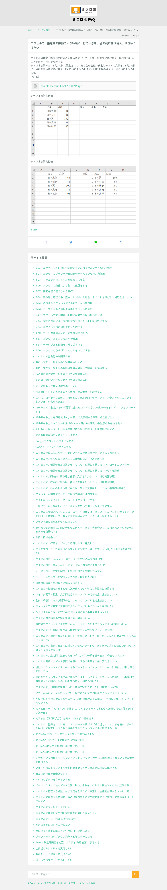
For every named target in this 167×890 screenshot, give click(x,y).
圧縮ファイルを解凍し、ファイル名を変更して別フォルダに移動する (74, 506)
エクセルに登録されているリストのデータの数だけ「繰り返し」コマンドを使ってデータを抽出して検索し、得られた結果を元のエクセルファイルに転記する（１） (85, 514)
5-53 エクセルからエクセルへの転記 (57, 338)
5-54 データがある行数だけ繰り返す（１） (60, 344)
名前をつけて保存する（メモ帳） (54, 854)
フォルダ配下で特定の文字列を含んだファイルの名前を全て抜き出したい (76, 594)
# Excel (34, 229)
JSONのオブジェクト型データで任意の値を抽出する (65, 734)
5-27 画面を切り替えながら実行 (54, 291)
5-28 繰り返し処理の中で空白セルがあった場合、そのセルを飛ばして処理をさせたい (84, 297)
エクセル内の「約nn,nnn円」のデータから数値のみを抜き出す (70, 565)
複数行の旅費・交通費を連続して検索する (59, 582)
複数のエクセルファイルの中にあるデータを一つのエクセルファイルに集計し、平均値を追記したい (85, 669)
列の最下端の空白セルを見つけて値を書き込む (61, 380)
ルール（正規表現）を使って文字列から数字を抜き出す (66, 576)
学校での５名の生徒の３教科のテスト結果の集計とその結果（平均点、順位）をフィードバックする (85, 700)
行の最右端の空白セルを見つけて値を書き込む (61, 374)
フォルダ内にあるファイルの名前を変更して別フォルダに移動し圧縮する (76, 767)
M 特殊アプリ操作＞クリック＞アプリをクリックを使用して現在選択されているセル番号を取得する (85, 760)
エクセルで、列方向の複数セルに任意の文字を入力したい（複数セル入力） (77, 687)
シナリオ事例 (44, 30)
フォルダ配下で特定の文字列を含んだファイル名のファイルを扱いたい (75, 606)
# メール (62, 883)
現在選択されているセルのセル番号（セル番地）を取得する (69, 392)
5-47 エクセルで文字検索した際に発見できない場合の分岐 (69, 315)
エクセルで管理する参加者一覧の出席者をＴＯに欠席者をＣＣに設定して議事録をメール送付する (85, 799)
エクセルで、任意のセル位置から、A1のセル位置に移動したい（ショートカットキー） (84, 464)
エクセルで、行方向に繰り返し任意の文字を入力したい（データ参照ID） (76, 630)
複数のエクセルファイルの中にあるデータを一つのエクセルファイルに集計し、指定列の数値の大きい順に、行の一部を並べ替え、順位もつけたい (85, 679)
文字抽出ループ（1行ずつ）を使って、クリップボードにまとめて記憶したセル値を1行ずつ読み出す (85, 710)
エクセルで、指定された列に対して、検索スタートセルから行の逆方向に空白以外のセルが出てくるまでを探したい (86, 647)
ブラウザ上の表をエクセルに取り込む (56, 521)
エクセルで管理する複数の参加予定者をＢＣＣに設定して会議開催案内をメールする (82, 791)
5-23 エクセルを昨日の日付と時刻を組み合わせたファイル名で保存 (74, 268)
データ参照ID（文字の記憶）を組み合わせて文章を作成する (69, 571)
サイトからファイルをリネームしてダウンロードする (65, 500)
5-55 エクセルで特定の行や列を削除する (59, 327)
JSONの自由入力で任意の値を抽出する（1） (61, 746)
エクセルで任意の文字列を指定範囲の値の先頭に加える (66, 813)
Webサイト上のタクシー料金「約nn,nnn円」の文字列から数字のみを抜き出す (79, 423)
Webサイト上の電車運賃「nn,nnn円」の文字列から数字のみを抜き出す (75, 417)
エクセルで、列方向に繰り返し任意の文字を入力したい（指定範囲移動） (76, 476)
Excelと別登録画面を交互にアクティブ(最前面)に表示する (68, 842)
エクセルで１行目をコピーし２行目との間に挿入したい (66, 543)
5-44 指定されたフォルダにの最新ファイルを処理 (64, 303)
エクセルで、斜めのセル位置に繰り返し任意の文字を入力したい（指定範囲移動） (81, 488)
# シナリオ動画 (87, 883)
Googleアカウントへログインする (54, 441)
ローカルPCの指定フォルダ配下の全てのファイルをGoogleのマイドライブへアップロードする (86, 409)
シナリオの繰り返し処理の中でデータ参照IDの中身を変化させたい (73, 612)
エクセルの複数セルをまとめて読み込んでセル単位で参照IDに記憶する (75, 588)
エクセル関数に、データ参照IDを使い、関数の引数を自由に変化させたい (76, 661)
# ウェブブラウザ (46, 883)
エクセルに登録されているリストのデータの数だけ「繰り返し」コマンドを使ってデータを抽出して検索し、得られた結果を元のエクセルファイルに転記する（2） (85, 726)
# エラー (73, 883)
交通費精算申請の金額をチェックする (56, 435)
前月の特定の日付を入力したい (53, 824)
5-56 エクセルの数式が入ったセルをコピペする (63, 350)
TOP (30, 30)
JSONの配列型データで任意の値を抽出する (60, 740)
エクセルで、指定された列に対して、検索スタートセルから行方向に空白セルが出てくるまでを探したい (86, 638)
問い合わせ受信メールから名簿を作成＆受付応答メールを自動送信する (75, 429)
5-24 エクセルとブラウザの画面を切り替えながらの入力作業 (70, 273)
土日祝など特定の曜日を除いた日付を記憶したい (63, 830)
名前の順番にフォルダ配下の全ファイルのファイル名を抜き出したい (74, 600)
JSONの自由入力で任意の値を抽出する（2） (61, 752)
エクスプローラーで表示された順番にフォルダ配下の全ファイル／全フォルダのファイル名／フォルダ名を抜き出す (85, 399)
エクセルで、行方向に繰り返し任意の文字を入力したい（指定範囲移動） (76, 482)
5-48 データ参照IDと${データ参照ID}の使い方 (62, 332)
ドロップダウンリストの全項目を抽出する (59, 362)
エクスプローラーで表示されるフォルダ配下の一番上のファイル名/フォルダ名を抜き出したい (85, 551)
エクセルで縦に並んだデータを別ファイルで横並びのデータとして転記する (77, 452)
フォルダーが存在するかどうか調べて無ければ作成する (66, 494)
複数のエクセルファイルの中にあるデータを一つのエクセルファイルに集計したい (81, 624)
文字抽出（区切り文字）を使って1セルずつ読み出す (65, 718)
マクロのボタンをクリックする (53, 779)
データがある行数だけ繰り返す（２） (56, 386)
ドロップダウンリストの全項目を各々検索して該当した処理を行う (73, 368)
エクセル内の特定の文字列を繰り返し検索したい (63, 618)
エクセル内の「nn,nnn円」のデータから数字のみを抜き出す (69, 559)
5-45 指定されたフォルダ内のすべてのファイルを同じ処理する (71, 321)
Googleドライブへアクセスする (53, 447)
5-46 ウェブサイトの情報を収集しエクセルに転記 (64, 309)
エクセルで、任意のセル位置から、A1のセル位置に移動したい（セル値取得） (79, 470)
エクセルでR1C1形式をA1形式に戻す (56, 819)
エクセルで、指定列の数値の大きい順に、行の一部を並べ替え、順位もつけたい (80, 655)
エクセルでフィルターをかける (53, 807)
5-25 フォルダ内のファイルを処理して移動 (60, 279)
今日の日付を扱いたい (48, 537)
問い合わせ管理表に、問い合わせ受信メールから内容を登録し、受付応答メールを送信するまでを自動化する (85, 529)
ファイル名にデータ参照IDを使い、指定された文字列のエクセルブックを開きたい (81, 693)
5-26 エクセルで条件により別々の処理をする (62, 285)
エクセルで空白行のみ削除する (53, 356)
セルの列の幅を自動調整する (52, 773)
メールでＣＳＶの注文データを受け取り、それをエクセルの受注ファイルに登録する (82, 785)
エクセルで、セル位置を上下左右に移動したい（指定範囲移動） (71, 458)
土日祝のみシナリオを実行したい (54, 848)
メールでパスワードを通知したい (54, 860)
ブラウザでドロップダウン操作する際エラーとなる (64, 836)
